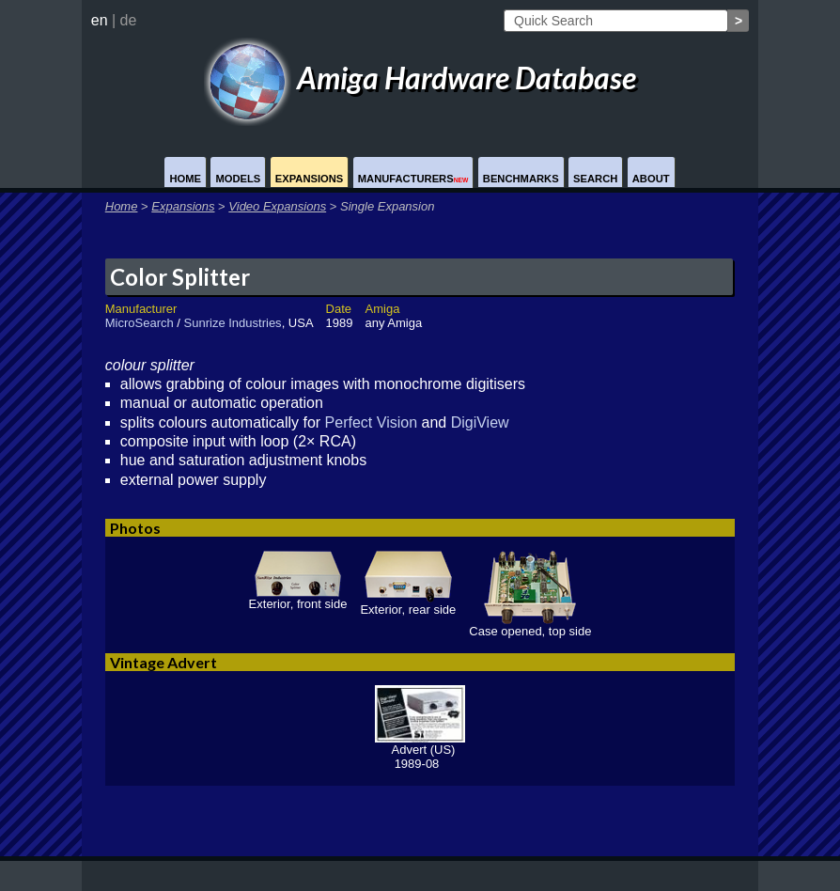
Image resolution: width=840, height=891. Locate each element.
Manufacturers (413, 178)
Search (595, 178)
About (651, 178)
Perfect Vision (371, 422)
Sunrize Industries (233, 323)
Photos (135, 528)
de (128, 20)
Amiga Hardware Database (420, 77)
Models (237, 178)
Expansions (309, 178)
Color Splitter (180, 276)
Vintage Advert (163, 662)
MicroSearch (139, 323)
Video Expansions (277, 206)
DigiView (480, 422)
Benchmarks (521, 178)
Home (185, 178)
